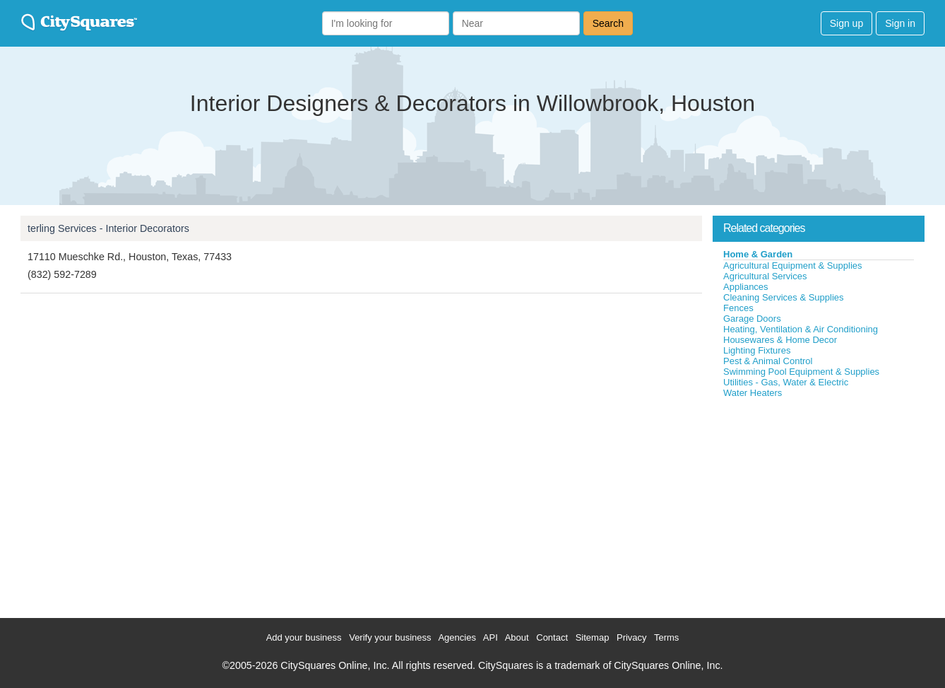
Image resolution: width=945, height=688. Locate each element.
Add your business (304, 637)
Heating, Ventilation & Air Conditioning (800, 329)
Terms (666, 637)
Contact (552, 637)
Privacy (632, 637)
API (490, 637)
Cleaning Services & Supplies (783, 297)
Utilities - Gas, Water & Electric (785, 382)
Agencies (456, 637)
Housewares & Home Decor (780, 339)
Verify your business (390, 637)
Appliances (745, 286)
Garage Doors (752, 318)
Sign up (846, 23)
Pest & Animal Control (767, 361)
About (517, 637)
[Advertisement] (819, 504)
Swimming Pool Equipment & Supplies (801, 371)
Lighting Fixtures (756, 350)
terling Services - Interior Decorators (108, 228)
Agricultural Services (765, 276)
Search (608, 23)
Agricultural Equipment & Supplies (792, 265)
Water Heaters (752, 392)
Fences (738, 308)
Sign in (900, 23)
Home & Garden (757, 254)
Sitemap (593, 637)
